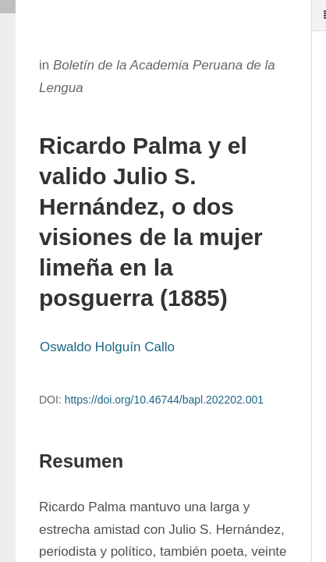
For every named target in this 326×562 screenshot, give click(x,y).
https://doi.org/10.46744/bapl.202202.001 (164, 399)
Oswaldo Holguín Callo (107, 347)
